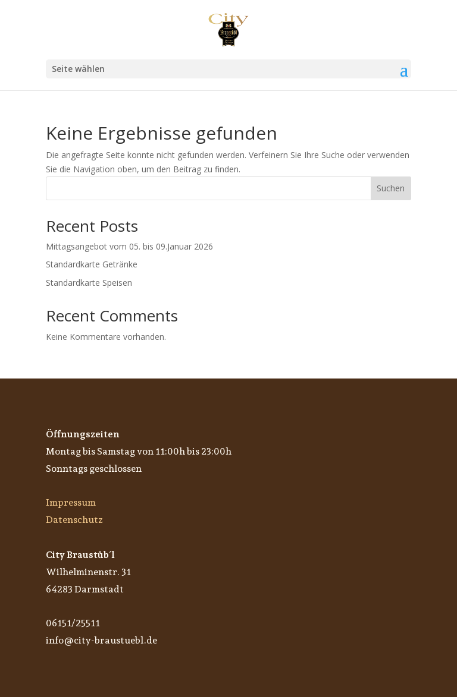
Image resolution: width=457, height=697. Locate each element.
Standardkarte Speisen (89, 282)
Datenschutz (74, 519)
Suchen (391, 188)
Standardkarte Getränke (91, 264)
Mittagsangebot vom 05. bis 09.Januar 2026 (129, 246)
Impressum (71, 502)
